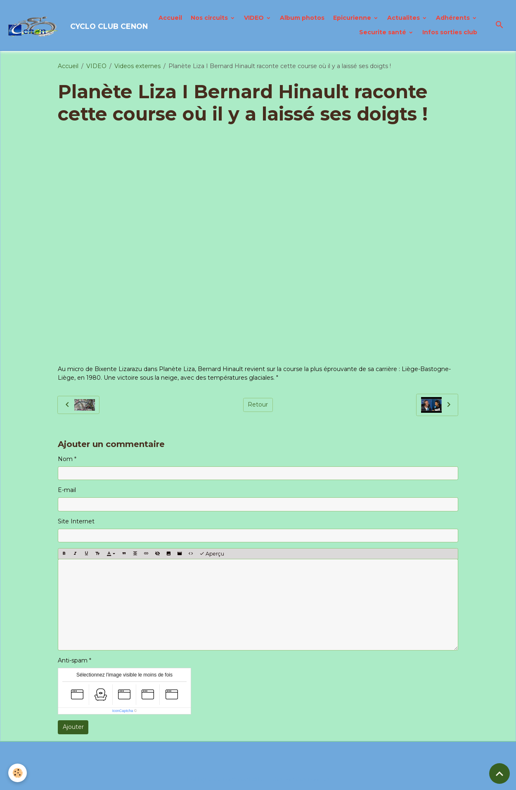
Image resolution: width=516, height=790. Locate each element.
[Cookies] (17, 773)
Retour (258, 404)
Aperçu (211, 554)
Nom (65, 459)
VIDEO (254, 17)
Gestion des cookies (301, 779)
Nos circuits (210, 17)
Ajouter (73, 727)
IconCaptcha (122, 711)
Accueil (170, 17)
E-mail (67, 490)
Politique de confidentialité (225, 779)
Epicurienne (353, 17)
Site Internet (76, 521)
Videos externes (137, 66)
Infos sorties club (449, 32)
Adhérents (453, 17)
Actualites (404, 17)
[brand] (63, 25)
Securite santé (383, 32)
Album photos (302, 17)
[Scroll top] (499, 773)
